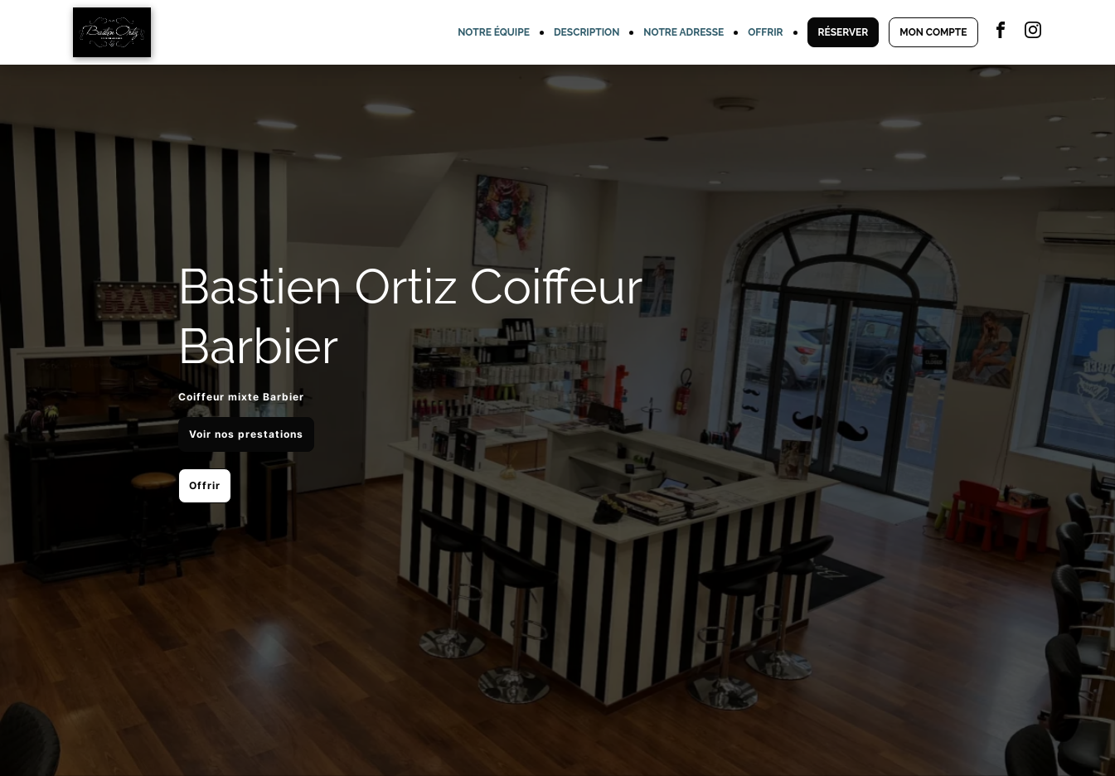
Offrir (205, 485)
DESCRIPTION (586, 32)
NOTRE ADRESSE (683, 32)
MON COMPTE (933, 32)
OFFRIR (765, 32)
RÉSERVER (843, 32)
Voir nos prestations (246, 434)
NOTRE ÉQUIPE (494, 32)
